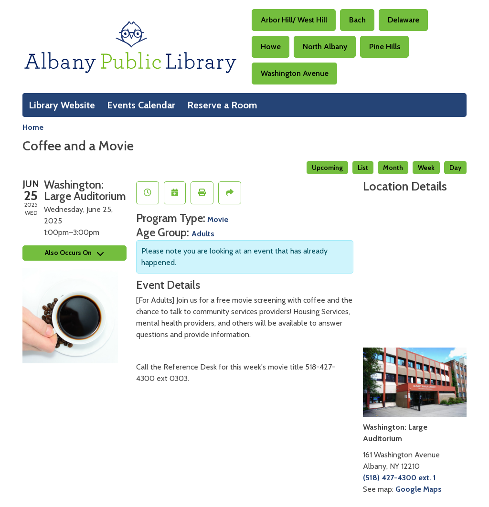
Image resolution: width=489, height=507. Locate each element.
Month (393, 167)
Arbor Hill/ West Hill (294, 19)
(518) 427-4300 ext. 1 (399, 477)
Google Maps (418, 489)
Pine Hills (384, 46)
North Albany (325, 46)
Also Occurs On (74, 252)
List (363, 167)
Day (455, 167)
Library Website (62, 105)
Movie (217, 219)
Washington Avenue (295, 73)
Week (426, 167)
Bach (357, 19)
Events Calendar (141, 105)
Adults (202, 233)
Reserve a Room (222, 105)
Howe (271, 46)
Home (32, 127)
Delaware (403, 19)
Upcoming (327, 167)
